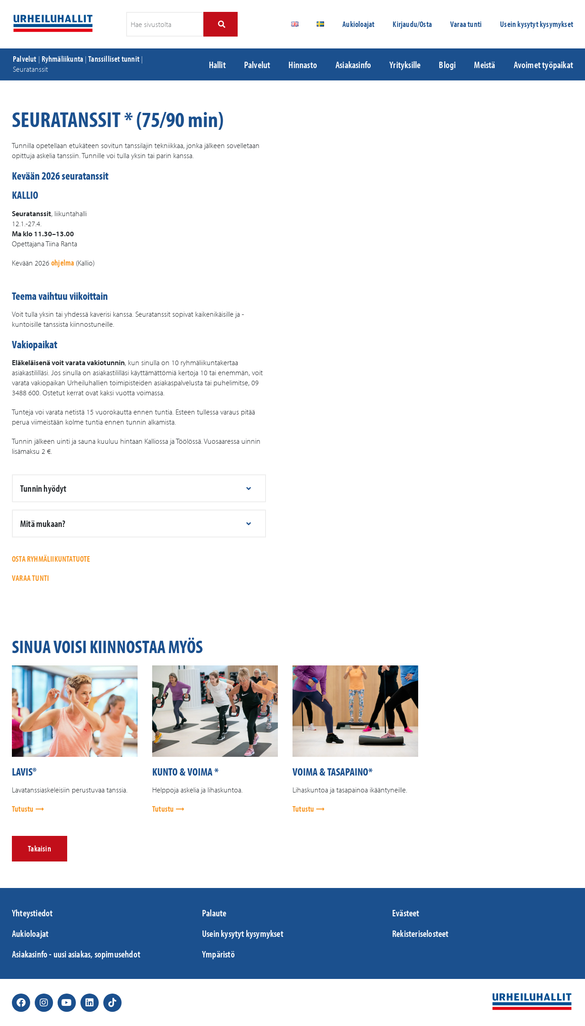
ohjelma (62, 262)
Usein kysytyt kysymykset (536, 24)
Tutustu (23, 808)
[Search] (220, 24)
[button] (139, 488)
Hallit (217, 64)
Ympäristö (218, 954)
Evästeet (406, 913)
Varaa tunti (466, 24)
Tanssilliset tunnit (113, 58)
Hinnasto (302, 64)
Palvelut (25, 58)
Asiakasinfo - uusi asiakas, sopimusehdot (76, 954)
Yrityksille (404, 64)
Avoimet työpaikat (543, 64)
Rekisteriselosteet (420, 933)
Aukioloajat (358, 24)
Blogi (447, 64)
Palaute (214, 913)
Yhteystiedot (32, 913)
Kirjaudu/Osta (412, 24)
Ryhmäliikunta (63, 58)
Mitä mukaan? (42, 523)
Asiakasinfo (353, 64)
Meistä (484, 64)
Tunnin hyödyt (43, 488)
